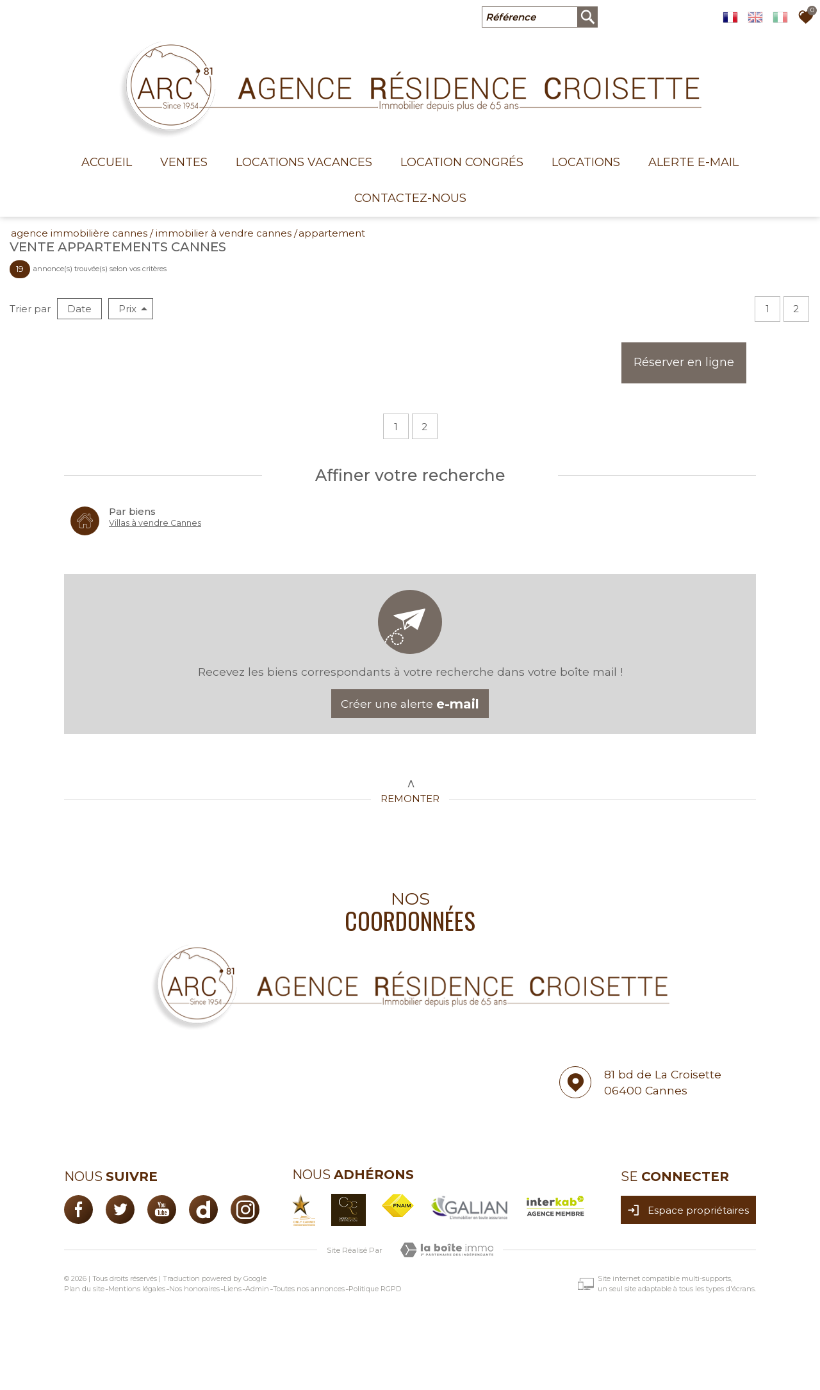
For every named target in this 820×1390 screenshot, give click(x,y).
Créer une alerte (410, 704)
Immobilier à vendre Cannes (223, 233)
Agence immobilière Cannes (79, 233)
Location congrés (461, 162)
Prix (133, 309)
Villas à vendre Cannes (155, 523)
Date (79, 309)
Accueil (106, 162)
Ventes (184, 162)
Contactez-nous (410, 198)
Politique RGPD (374, 1288)
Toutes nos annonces (309, 1288)
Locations (586, 162)
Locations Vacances (304, 162)
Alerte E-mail (693, 162)
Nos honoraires (194, 1288)
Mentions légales (136, 1288)
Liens (233, 1288)
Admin (257, 1288)
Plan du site (84, 1288)
